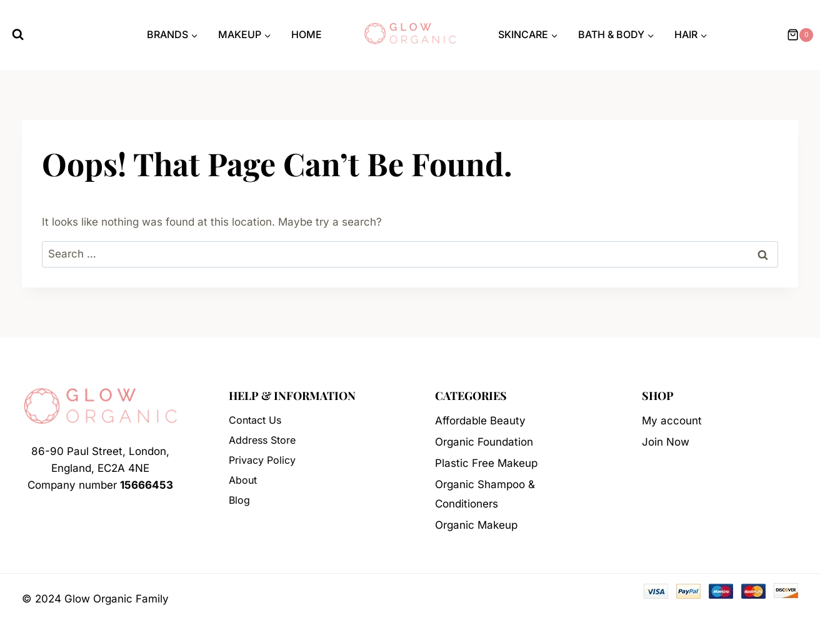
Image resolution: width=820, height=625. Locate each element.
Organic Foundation (484, 442)
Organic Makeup (476, 525)
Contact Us (255, 420)
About (243, 480)
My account (672, 420)
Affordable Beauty (480, 420)
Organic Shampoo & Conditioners (485, 494)
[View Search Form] (18, 35)
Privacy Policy (262, 460)
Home (306, 34)
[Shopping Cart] (798, 35)
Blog (239, 500)
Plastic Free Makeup (486, 463)
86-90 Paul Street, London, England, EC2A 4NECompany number (100, 468)
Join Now (665, 442)
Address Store (262, 440)
